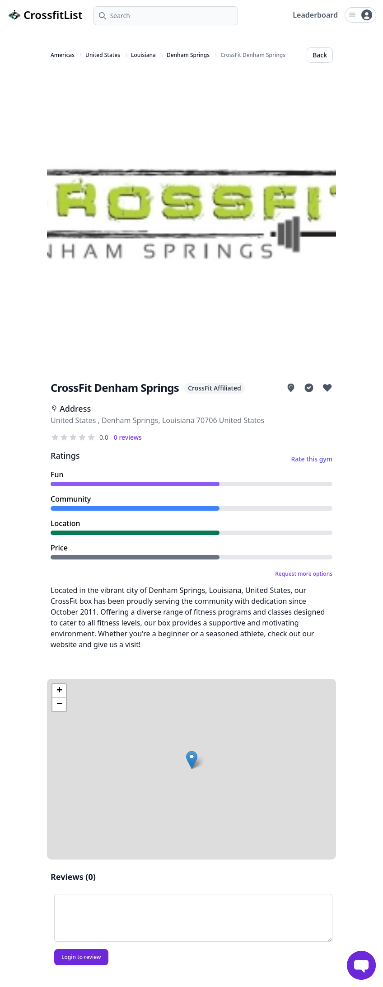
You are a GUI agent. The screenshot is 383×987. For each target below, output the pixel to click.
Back (320, 55)
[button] (191, 760)
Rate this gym (311, 459)
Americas (63, 55)
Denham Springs (188, 55)
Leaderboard (315, 15)
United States (102, 55)
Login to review (81, 957)
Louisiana (143, 55)
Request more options (303, 574)
